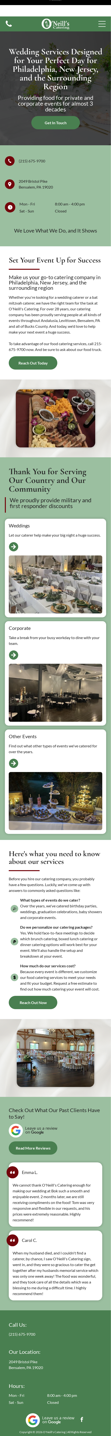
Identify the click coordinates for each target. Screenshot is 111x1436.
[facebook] (81, 1404)
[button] (102, 7)
